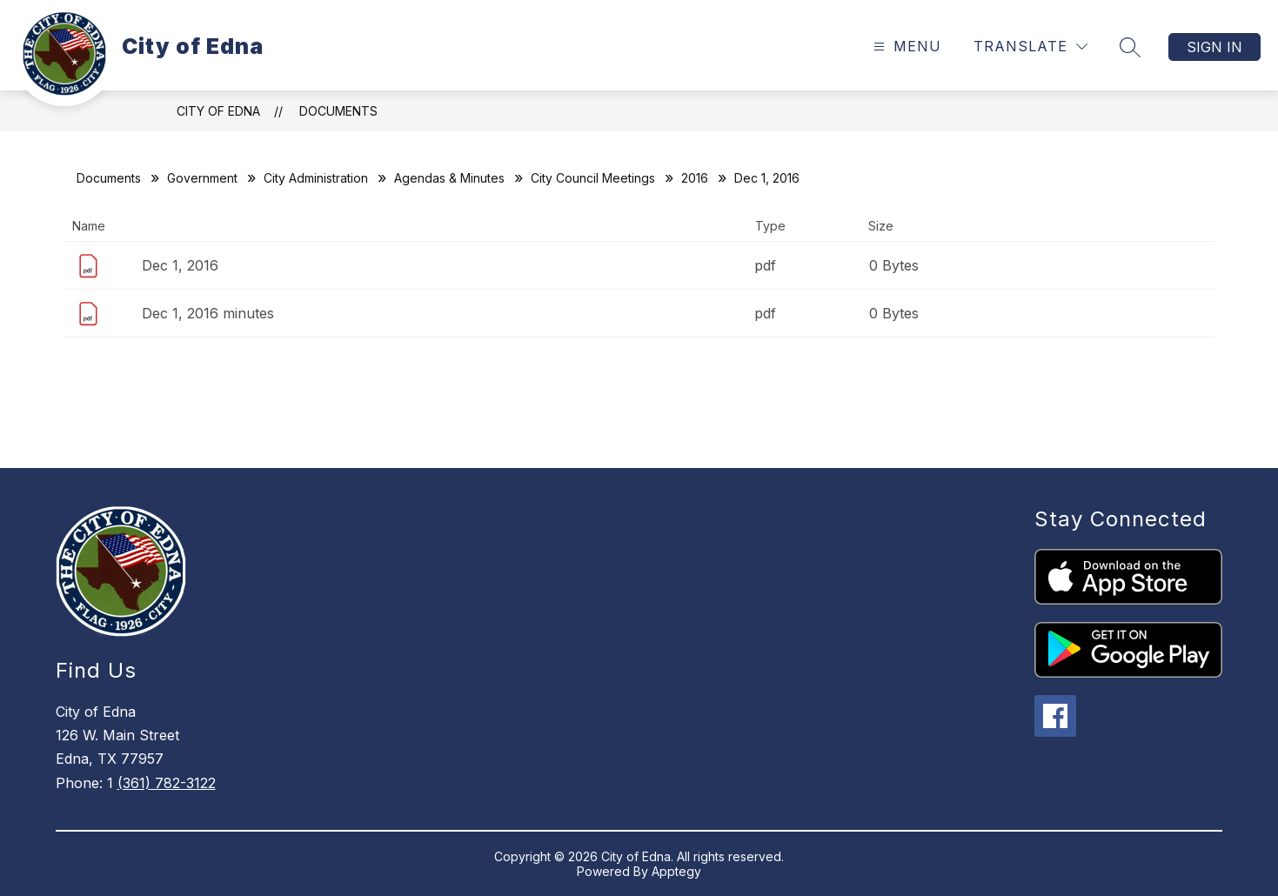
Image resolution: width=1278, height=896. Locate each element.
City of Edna (218, 111)
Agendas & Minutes (449, 178)
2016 (694, 178)
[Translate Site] (1030, 46)
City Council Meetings (593, 178)
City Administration (316, 178)
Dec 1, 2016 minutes (208, 313)
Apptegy (676, 871)
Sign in (1214, 47)
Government (202, 178)
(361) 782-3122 (166, 783)
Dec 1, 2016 (180, 265)
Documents (338, 111)
